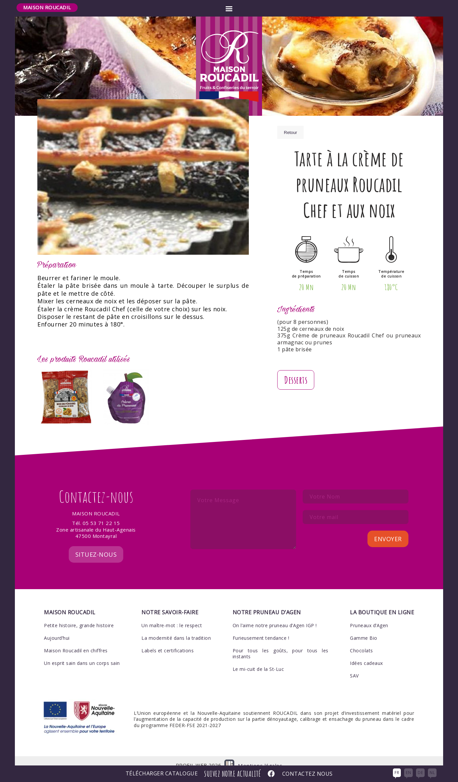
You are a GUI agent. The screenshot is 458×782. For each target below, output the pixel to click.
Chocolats (361, 641)
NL (432, 772)
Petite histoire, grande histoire (79, 616)
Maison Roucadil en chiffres (76, 641)
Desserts (295, 380)
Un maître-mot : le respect (171, 616)
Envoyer (388, 530)
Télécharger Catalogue (162, 773)
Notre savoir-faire (169, 603)
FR (397, 772)
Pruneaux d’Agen (369, 616)
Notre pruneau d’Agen (267, 603)
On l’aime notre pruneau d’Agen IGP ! (275, 616)
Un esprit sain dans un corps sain (82, 654)
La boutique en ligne (382, 603)
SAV (354, 667)
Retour (290, 132)
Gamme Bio (363, 629)
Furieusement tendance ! (261, 629)
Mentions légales (260, 756)
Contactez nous (307, 773)
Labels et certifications (167, 641)
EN (408, 772)
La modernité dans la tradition (176, 629)
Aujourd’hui (57, 629)
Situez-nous (96, 545)
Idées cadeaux (366, 654)
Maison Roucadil (47, 7)
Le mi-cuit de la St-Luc (258, 660)
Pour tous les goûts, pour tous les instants (280, 644)
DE (420, 772)
